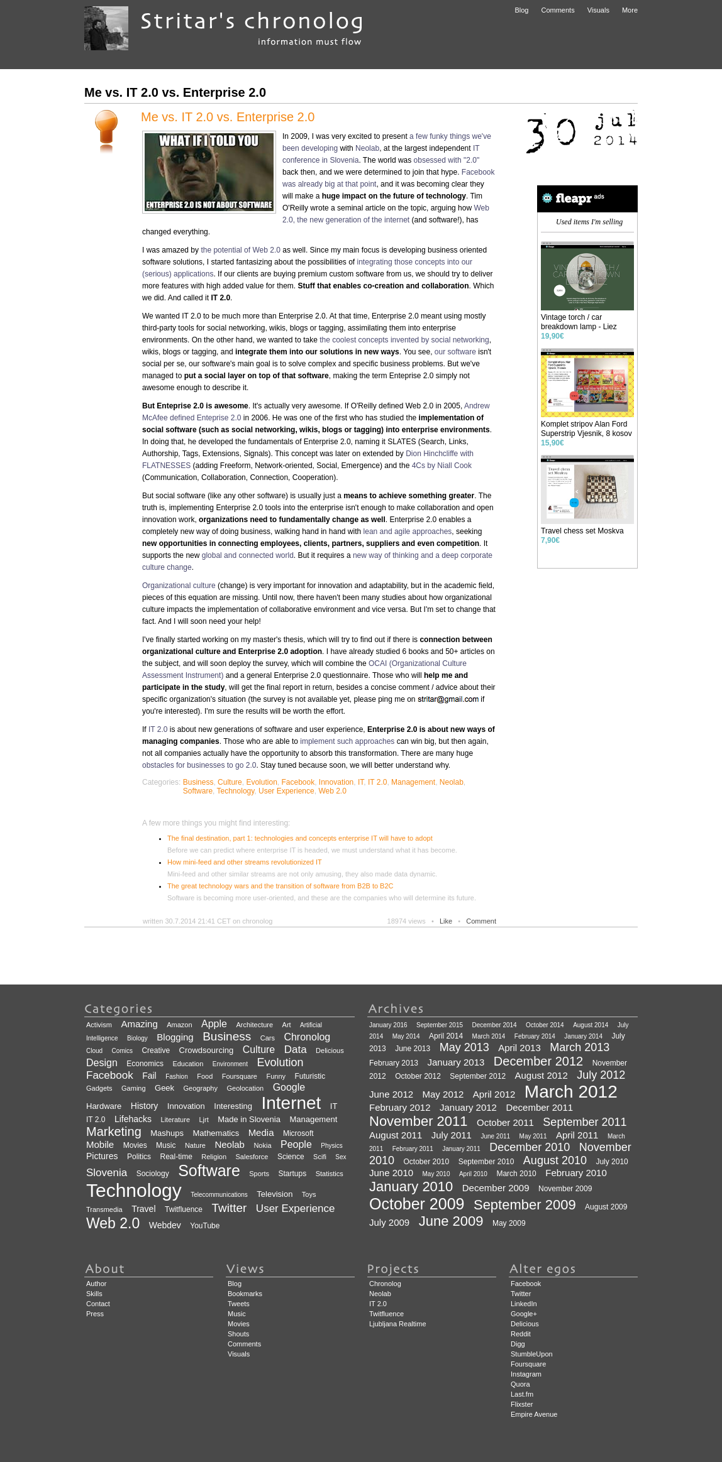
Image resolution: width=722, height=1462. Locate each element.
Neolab (367, 148)
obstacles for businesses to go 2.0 (199, 765)
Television (274, 1194)
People (296, 1144)
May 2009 (509, 1223)
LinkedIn (524, 1303)
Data (295, 1050)
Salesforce (252, 1156)
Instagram (526, 1374)
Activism (99, 1024)
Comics (122, 1050)
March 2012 (571, 1091)
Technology (236, 791)
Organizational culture (179, 585)
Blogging (175, 1037)
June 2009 (451, 1221)
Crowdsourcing (206, 1050)
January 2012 (468, 1107)
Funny (276, 1076)
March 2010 (516, 1173)
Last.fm (522, 1394)
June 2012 (391, 1094)
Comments (557, 10)
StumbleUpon (532, 1354)
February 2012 (400, 1107)
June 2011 (495, 1136)
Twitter (229, 1207)
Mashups (167, 1133)
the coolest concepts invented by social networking (404, 339)
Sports (259, 1173)
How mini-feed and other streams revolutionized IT (244, 862)
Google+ (524, 1313)
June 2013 (412, 1048)
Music (165, 1145)
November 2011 (418, 1121)
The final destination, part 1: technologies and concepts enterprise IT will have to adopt (300, 838)
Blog (521, 10)
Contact (98, 1303)
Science (290, 1156)
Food (205, 1076)
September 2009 (525, 1205)
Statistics (329, 1173)
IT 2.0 (157, 729)
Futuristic (309, 1076)
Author (96, 1283)
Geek (164, 1088)
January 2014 (583, 1036)
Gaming (133, 1088)
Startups (293, 1173)
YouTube (204, 1225)
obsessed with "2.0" (447, 160)
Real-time (176, 1156)
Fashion (176, 1076)
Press (95, 1313)
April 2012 (494, 1094)
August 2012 (541, 1075)
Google (289, 1087)
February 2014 (534, 1036)
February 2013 (393, 1063)
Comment (481, 921)
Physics (331, 1145)
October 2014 (545, 1025)
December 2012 (538, 1061)
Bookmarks (245, 1293)
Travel (143, 1209)
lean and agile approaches (408, 531)
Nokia (262, 1145)
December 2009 (496, 1187)
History (144, 1106)
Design (102, 1062)
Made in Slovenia (249, 1119)
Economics (145, 1063)
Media (261, 1132)
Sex (340, 1157)
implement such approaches (347, 741)
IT (361, 782)
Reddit (521, 1334)
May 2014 (406, 1036)
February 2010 (576, 1172)
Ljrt (203, 1119)
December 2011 (539, 1107)
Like (446, 921)
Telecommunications (219, 1194)
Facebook (297, 782)
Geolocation (245, 1088)
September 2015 (439, 1025)
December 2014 (494, 1025)
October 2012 (418, 1076)
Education (187, 1063)
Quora (520, 1384)
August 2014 (590, 1025)
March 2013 (579, 1047)
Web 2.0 (332, 791)
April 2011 (577, 1135)
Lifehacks (133, 1119)
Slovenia (106, 1173)
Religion (213, 1156)
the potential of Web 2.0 (240, 250)
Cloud (94, 1050)
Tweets (239, 1303)
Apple (214, 1023)
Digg (518, 1344)
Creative (156, 1050)
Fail (149, 1076)
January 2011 (461, 1148)
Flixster (522, 1404)
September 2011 (584, 1122)
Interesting (233, 1106)
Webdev (165, 1225)
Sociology (152, 1173)
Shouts (238, 1334)
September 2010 (486, 1161)
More (630, 10)
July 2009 (389, 1222)
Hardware (103, 1106)
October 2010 (427, 1161)
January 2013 (456, 1062)
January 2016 (388, 1025)
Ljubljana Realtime (397, 1324)
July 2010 (612, 1161)
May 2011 (533, 1136)
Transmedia (104, 1209)
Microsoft (298, 1133)
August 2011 (395, 1135)
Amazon (179, 1024)
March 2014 (489, 1036)
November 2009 (565, 1188)
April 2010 (473, 1173)
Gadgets (99, 1088)
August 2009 (606, 1207)
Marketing (114, 1131)
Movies (135, 1145)
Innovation (336, 782)
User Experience (286, 791)
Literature (175, 1119)
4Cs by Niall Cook (442, 465)
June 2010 (391, 1172)
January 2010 (411, 1186)
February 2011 (412, 1148)
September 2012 (478, 1076)
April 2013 (519, 1047)
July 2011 (451, 1135)
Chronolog (307, 1037)
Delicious (330, 1050)
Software (198, 791)
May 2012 (443, 1094)
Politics (139, 1156)
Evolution (261, 782)
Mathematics (215, 1133)
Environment (230, 1064)
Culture (230, 782)
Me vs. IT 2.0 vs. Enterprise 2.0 (227, 117)
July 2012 (601, 1075)
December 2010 (529, 1147)
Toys (309, 1194)
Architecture (254, 1024)
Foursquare (239, 1076)
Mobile (100, 1144)
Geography (201, 1088)
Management (413, 782)
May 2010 (436, 1173)
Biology (137, 1038)
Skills (94, 1293)
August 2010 (555, 1160)
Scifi (319, 1156)
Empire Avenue (534, 1414)
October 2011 (505, 1122)
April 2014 (446, 1036)
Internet (291, 1103)
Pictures (102, 1156)
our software (455, 351)
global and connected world (248, 555)
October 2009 (417, 1204)
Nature (195, 1145)
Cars (267, 1038)
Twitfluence (184, 1209)
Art (286, 1024)
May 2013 (464, 1047)
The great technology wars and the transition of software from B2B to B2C (280, 886)
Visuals (598, 10)
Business (198, 782)
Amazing (139, 1023)
